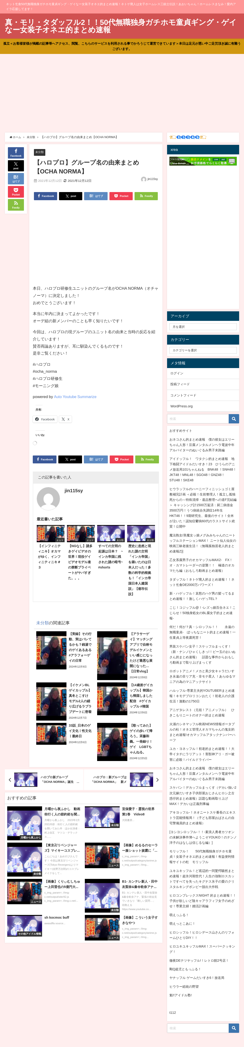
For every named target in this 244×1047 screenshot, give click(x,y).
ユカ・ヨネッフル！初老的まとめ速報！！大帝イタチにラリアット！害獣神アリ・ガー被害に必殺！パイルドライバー (201, 754)
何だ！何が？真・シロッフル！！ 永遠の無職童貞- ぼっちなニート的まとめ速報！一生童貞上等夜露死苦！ (202, 632)
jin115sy (153, 179)
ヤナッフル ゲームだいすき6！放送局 (196, 977)
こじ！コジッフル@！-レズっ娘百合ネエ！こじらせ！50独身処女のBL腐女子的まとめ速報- (202, 613)
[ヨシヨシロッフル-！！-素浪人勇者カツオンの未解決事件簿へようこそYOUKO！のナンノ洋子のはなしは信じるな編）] (203, 837)
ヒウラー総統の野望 (184, 986)
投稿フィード (180, 384)
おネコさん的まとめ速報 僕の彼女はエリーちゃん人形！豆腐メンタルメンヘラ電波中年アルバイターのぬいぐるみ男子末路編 (201, 445)
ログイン (176, 373)
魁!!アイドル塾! (180, 995)
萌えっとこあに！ (182, 923)
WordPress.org (181, 406)
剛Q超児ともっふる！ (185, 969)
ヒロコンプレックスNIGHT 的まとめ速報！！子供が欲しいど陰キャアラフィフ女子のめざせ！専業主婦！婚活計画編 (202, 901)
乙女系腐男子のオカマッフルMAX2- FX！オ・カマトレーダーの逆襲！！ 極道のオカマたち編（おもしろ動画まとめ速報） (201, 565)
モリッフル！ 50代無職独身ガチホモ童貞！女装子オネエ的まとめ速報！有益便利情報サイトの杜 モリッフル (201, 857)
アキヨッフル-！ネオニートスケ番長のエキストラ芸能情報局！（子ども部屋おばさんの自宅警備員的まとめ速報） (202, 818)
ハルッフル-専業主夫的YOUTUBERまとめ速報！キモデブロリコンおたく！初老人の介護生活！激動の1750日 (202, 696)
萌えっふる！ (179, 915)
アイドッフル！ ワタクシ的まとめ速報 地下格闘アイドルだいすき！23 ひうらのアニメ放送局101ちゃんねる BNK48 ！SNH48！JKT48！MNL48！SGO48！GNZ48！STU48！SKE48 (202, 469)
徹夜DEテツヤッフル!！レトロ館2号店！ (199, 960)
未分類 (39, 152)
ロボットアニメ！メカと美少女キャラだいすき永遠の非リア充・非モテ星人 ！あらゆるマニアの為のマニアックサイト (202, 676)
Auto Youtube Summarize (76, 397)
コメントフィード (183, 395)
